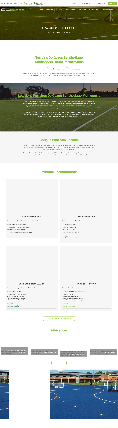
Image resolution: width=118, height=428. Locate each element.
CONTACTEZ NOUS (108, 10)
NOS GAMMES (59, 10)
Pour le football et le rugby (14, 291)
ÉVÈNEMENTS (82, 10)
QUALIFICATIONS (71, 10)
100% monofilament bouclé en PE (70, 288)
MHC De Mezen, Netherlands (69, 305)
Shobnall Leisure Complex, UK (70, 306)
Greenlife (49, 10)
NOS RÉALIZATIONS (95, 10)
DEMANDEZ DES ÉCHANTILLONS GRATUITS (59, 318)
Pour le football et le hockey (69, 224)
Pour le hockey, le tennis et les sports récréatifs (74, 291)
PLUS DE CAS (59, 363)
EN (74, 3)
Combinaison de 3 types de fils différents (72, 220)
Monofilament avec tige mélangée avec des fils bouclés (21, 288)
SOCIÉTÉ (41, 10)
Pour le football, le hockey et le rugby (16, 224)
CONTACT (112, 3)
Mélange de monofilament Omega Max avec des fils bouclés (22, 220)
